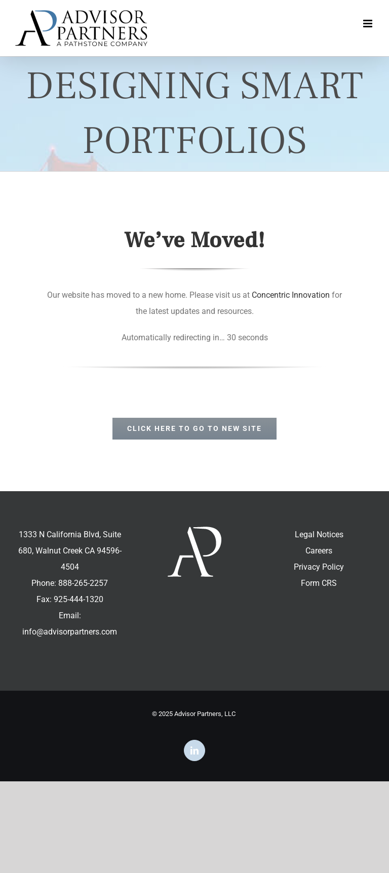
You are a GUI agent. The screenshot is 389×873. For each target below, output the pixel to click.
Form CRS (319, 583)
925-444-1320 (78, 599)
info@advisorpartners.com (69, 632)
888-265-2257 (83, 583)
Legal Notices (319, 534)
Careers (318, 550)
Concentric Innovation (291, 295)
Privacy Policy (319, 567)
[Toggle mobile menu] (368, 23)
